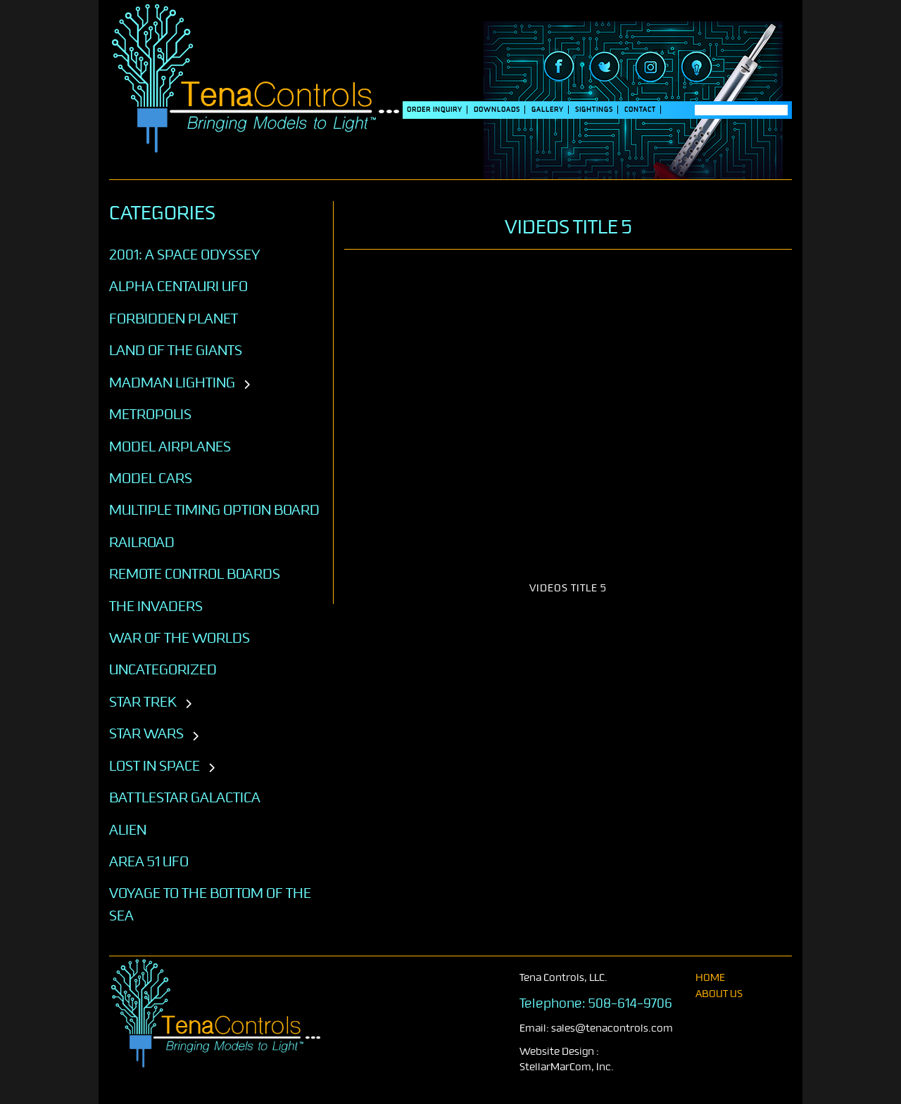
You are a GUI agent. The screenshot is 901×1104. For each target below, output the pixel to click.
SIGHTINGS (594, 109)
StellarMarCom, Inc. (566, 1067)
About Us (719, 994)
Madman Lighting (172, 382)
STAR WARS (146, 733)
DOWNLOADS (497, 109)
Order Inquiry (434, 109)
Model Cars (150, 478)
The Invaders (156, 606)
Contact (640, 109)
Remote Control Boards (194, 574)
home (710, 977)
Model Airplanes (170, 446)
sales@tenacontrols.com (612, 1028)
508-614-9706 (630, 1003)
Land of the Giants (175, 350)
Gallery (547, 109)
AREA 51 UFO (149, 861)
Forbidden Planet (173, 318)
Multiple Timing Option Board (214, 510)
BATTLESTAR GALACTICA (184, 797)
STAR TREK (143, 702)
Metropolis (150, 414)
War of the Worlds (179, 638)
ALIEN (127, 830)
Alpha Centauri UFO (178, 286)
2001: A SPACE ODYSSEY (184, 254)
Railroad (142, 542)
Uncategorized (163, 669)
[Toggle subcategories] (246, 385)
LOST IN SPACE (154, 766)
